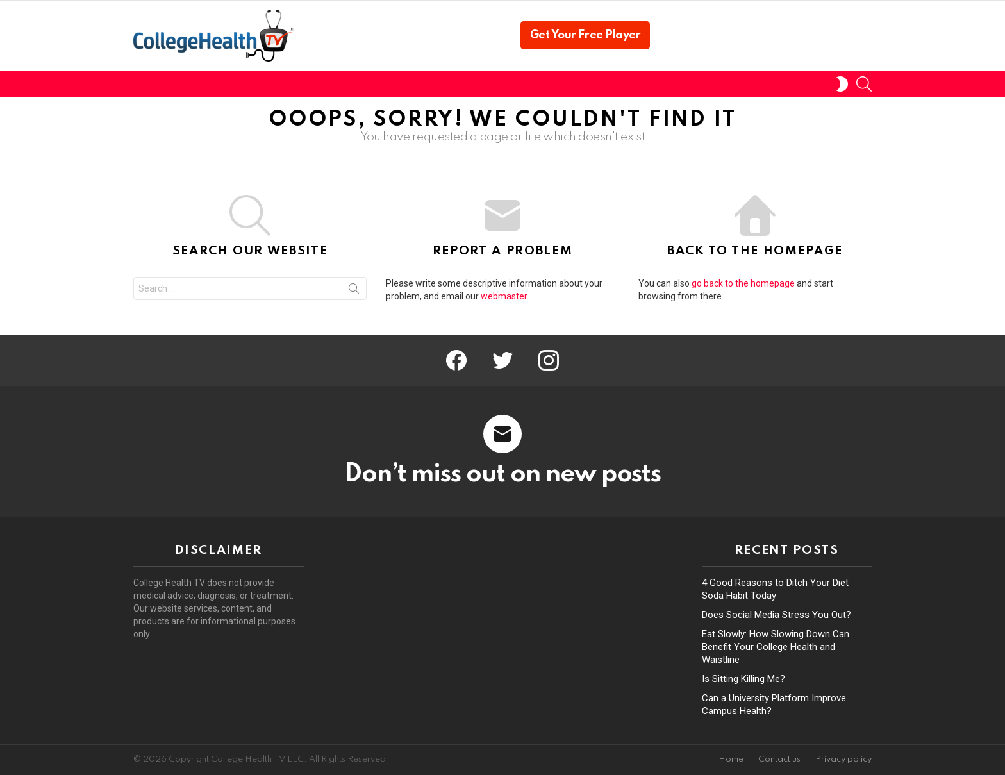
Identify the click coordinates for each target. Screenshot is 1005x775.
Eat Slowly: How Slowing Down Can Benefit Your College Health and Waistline (775, 646)
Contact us (779, 759)
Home (730, 759)
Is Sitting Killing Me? (743, 679)
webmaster (504, 296)
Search (354, 291)
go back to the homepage (743, 283)
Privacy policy (843, 759)
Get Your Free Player (585, 35)
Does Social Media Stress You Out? (776, 615)
